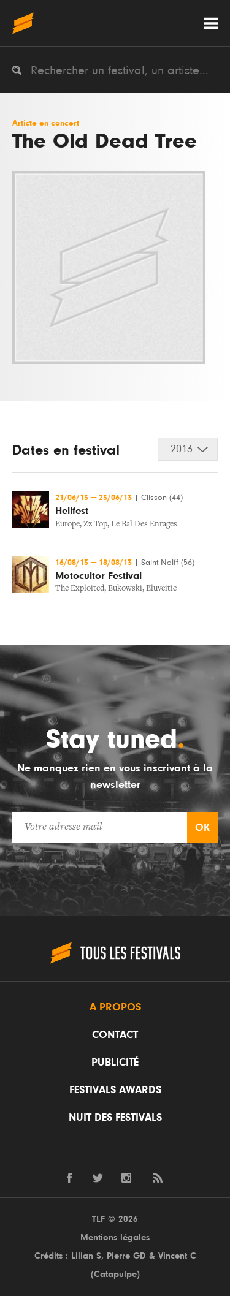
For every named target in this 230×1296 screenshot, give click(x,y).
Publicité (115, 1062)
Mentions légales (115, 1237)
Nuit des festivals (115, 1117)
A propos (115, 1007)
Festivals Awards (115, 1090)
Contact (115, 1034)
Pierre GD (126, 1255)
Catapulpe (115, 1274)
